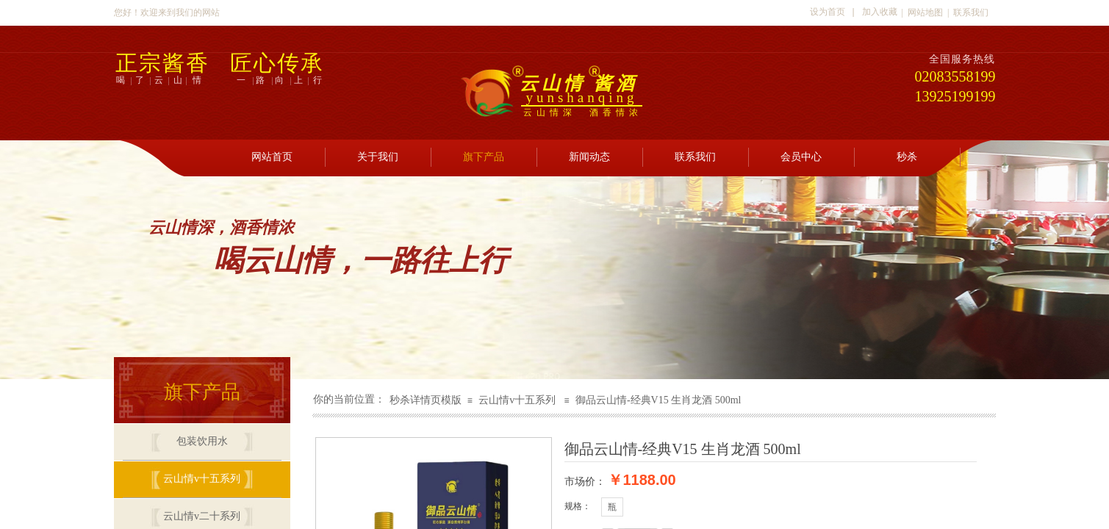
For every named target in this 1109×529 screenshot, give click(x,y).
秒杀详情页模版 (426, 400)
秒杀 (907, 156)
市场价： (585, 481)
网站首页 (271, 156)
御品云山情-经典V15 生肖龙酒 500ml (658, 400)
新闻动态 (589, 156)
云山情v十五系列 (517, 400)
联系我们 (695, 156)
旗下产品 (483, 156)
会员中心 (801, 156)
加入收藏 (879, 12)
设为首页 (827, 12)
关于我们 (377, 156)
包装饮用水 (202, 441)
